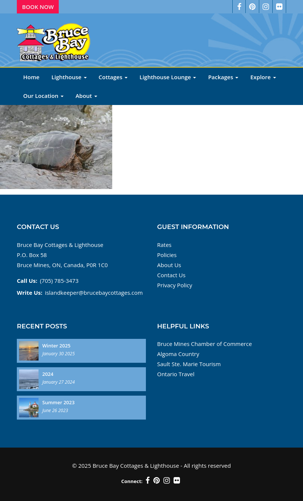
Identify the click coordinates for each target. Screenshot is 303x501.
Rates (164, 244)
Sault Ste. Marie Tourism (189, 364)
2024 (47, 374)
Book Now (38, 6)
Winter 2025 (56, 345)
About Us (169, 265)
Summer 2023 (58, 402)
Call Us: (27, 280)
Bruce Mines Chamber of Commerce (204, 343)
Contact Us (171, 275)
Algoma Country (178, 354)
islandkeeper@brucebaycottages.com (94, 292)
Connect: (132, 481)
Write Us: (29, 292)
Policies (167, 255)
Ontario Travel (176, 374)
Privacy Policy (174, 285)
